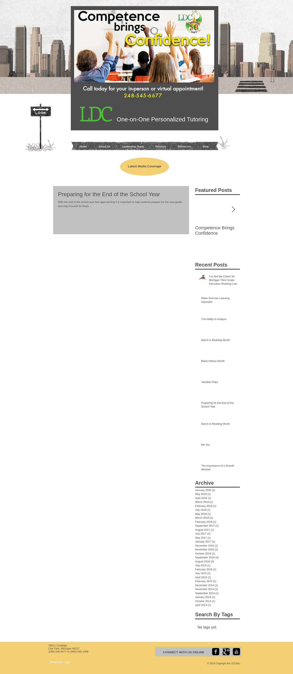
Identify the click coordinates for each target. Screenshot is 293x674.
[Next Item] (233, 209)
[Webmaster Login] (60, 662)
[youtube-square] (236, 651)
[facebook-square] (215, 651)
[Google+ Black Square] (226, 651)
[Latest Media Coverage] (144, 167)
